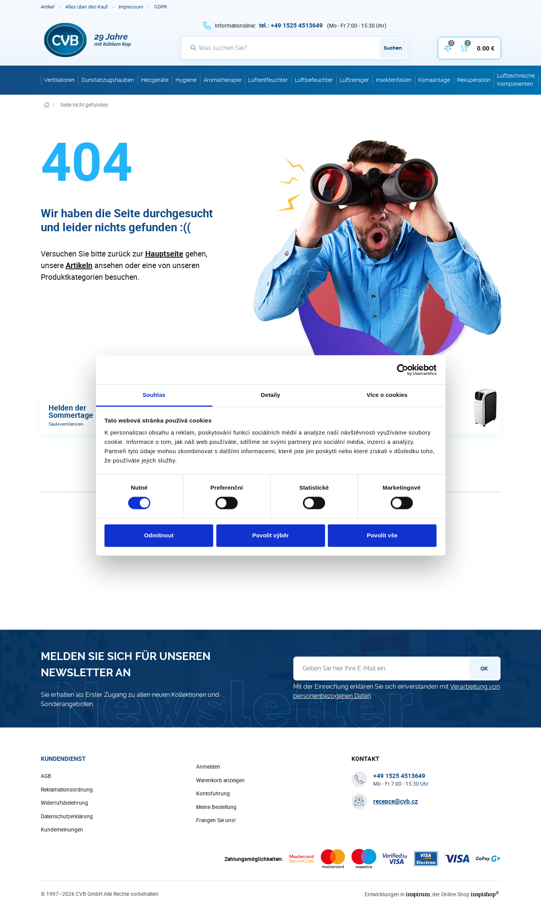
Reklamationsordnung (67, 789)
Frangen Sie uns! (216, 820)
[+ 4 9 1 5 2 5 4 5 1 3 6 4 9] (291, 25)
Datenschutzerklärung (67, 816)
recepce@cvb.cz (395, 801)
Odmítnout (159, 535)
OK (484, 669)
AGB (46, 776)
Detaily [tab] (270, 394)
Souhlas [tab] (154, 394)
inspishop (486, 894)
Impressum (130, 6)
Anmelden (208, 767)
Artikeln (79, 265)
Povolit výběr (270, 535)
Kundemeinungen (62, 829)
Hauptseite (164, 253)
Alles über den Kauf (86, 6)
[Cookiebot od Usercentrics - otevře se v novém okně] (403, 370)
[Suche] (294, 47)
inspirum (421, 894)
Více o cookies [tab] (387, 394)
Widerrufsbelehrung (64, 803)
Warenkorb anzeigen (220, 780)
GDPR (160, 6)
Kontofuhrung (213, 793)
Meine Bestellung (216, 807)
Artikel (47, 6)
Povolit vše (382, 535)
